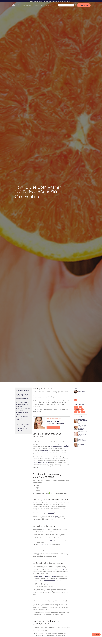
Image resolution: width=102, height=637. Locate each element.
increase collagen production (41, 462)
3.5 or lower (51, 513)
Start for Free (84, 5)
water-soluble (49, 541)
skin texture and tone (45, 450)
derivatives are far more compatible (46, 576)
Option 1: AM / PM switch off (23, 422)
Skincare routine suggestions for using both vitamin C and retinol (23, 418)
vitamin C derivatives (49, 580)
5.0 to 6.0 (55, 516)
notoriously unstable (58, 569)
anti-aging (66, 445)
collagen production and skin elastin (59, 446)
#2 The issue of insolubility (22, 402)
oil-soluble (43, 544)
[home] (15, 5)
